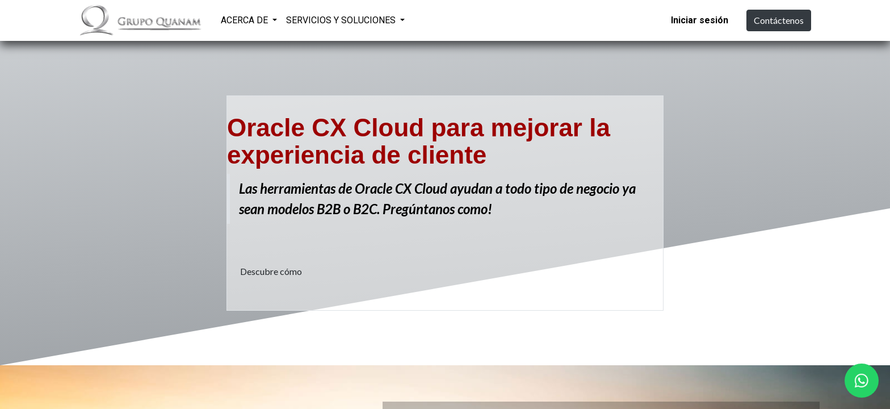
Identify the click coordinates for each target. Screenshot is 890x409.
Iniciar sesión (699, 20)
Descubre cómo (271, 271)
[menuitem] (424, 18)
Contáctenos (779, 20)
